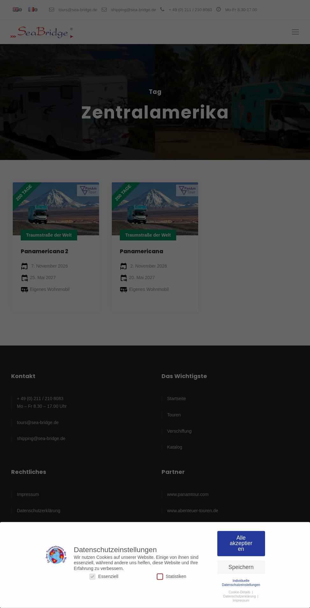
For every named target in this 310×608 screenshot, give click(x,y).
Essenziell (103, 574)
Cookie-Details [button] (240, 589)
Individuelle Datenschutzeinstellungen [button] (241, 580)
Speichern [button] (241, 564)
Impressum (241, 598)
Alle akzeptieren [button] (241, 541)
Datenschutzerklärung (240, 594)
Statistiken (171, 574)
